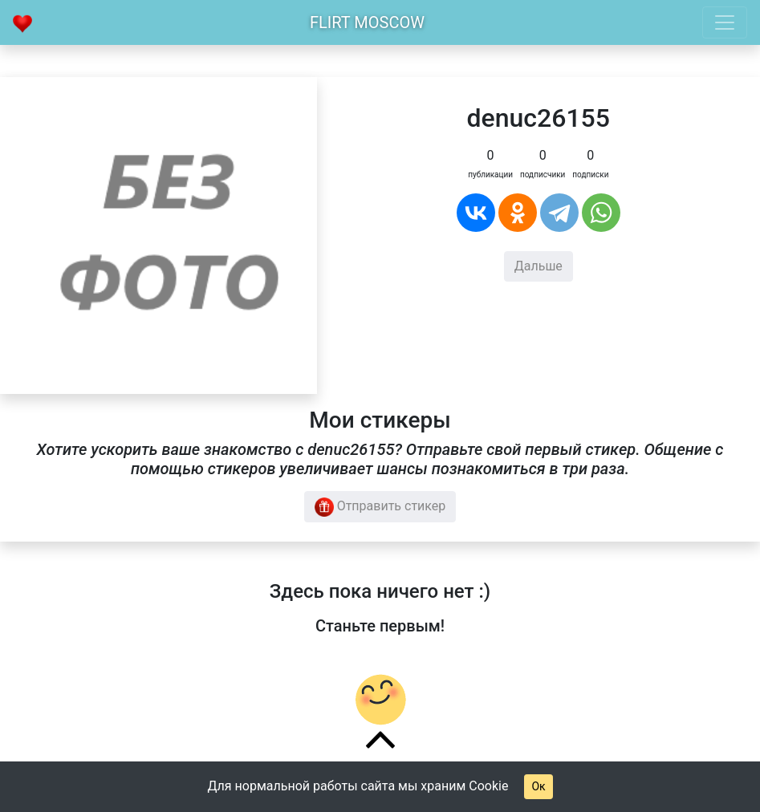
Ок (538, 786)
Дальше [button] (538, 266)
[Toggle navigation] (724, 22)
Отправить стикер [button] (380, 507)
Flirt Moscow (367, 22)
